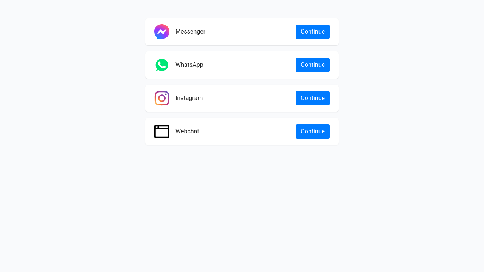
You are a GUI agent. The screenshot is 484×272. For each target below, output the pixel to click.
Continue (313, 31)
